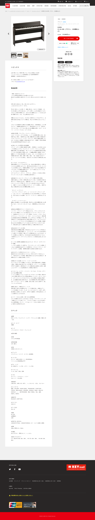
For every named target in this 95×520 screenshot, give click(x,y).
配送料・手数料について (63, 47)
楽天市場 (11, 488)
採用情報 (59, 481)
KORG (64, 21)
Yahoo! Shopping (18, 488)
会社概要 (11, 481)
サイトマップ (17, 481)
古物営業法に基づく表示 (50, 481)
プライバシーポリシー (26, 481)
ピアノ (28, 11)
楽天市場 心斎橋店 (27, 488)
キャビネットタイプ (36, 11)
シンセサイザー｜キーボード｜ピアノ (17, 11)
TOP (6, 11)
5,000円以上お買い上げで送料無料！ (15, 1)
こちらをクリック (20, 81)
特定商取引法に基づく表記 (38, 481)
